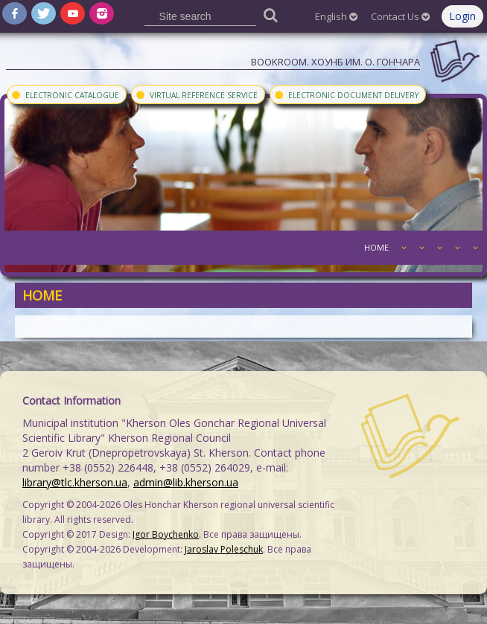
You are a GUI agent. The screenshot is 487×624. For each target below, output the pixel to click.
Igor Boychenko (166, 534)
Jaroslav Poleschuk (224, 549)
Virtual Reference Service (196, 94)
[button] (402, 248)
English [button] (336, 16)
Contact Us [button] (400, 16)
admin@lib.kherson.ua (185, 482)
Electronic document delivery (345, 94)
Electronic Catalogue (64, 94)
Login (462, 16)
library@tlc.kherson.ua (74, 482)
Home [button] (376, 247)
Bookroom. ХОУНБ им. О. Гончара (335, 61)
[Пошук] (270, 14)
